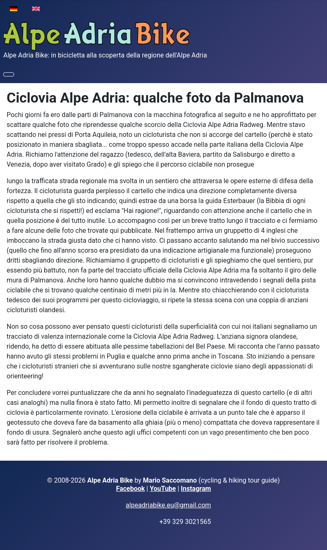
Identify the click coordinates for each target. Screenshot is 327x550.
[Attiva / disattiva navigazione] (8, 74)
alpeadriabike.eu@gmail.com (168, 505)
